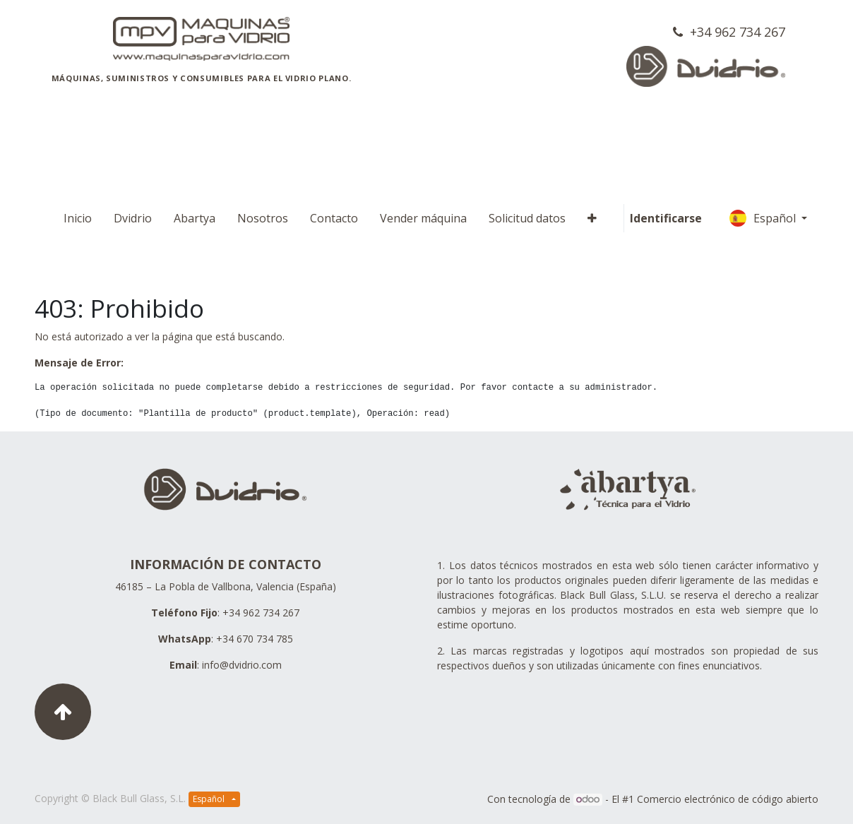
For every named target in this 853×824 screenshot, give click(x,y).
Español (764, 218)
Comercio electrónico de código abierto (727, 799)
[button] (592, 218)
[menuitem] (77, 218)
